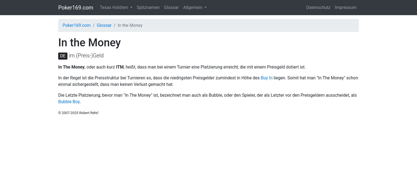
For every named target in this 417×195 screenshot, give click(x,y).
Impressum (346, 7)
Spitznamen (148, 7)
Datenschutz (318, 7)
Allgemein (193, 7)
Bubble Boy (69, 101)
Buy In (267, 77)
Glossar (171, 7)
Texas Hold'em (114, 7)
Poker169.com (75, 7)
